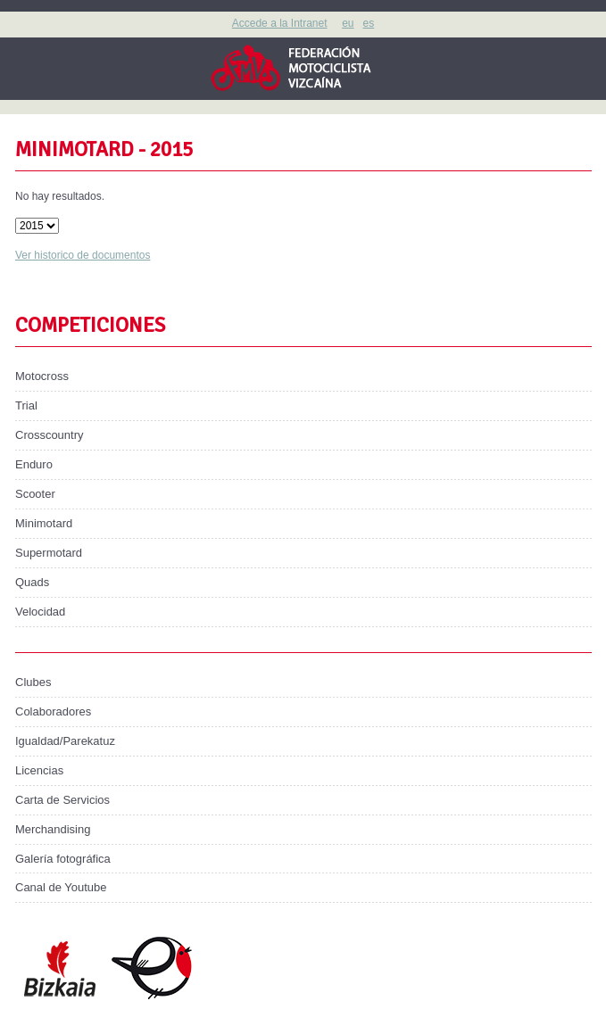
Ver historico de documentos (82, 255)
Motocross (42, 376)
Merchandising (52, 829)
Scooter (35, 493)
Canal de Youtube (61, 887)
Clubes (33, 682)
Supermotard (48, 552)
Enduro (34, 464)
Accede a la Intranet (280, 23)
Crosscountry (49, 435)
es (369, 23)
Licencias (39, 770)
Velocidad (40, 611)
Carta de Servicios (62, 800)
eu (347, 23)
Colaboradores (53, 711)
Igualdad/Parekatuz (65, 741)
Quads (32, 582)
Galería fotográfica (63, 858)
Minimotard (43, 523)
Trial (26, 405)
